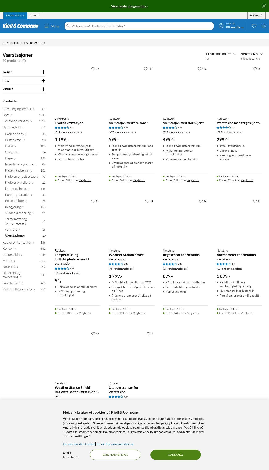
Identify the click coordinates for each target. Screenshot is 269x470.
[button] (24, 54)
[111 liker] (148, 62)
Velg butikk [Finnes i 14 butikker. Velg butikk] (193, 307)
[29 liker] (95, 62)
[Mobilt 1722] (24, 256)
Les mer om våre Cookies (79, 444)
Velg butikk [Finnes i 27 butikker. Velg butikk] (247, 174)
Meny (51, 25)
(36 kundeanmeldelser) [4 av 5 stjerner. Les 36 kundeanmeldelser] (175, 262)
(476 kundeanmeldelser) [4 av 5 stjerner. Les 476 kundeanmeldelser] (122, 126)
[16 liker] (203, 195)
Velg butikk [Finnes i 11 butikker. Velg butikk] (139, 307)
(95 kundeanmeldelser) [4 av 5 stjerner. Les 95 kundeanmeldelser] (67, 267)
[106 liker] (202, 62)
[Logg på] (231, 26)
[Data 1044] (24, 110)
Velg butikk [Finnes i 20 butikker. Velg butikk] (85, 174)
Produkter (10, 95)
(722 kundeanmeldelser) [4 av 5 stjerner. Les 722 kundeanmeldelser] (230, 126)
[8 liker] (150, 327)
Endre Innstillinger (71, 455)
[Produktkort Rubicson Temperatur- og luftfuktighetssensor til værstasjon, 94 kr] (77, 214)
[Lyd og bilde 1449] (24, 250)
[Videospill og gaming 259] (24, 284)
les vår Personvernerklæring (115, 444)
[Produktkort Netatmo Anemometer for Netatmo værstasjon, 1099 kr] (239, 214)
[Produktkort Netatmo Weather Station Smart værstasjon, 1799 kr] (131, 214)
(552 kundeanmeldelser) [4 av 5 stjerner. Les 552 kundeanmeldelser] (176, 126)
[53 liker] (149, 195)
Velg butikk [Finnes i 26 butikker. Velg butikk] (139, 174)
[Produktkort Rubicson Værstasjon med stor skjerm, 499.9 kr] (185, 81)
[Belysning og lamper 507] (24, 104)
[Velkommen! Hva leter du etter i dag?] (142, 25)
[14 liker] (257, 195)
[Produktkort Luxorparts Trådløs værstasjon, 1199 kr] (77, 81)
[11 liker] (95, 195)
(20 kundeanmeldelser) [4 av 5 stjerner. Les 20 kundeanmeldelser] (229, 262)
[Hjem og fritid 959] (24, 122)
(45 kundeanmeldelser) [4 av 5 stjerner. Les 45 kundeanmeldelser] (121, 262)
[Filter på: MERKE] (24, 83)
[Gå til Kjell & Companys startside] (22, 25)
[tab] (15, 15)
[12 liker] (95, 327)
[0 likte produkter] (254, 26)
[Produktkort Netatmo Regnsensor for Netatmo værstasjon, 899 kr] (185, 214)
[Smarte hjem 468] (24, 278)
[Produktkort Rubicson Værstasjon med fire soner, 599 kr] (131, 81)
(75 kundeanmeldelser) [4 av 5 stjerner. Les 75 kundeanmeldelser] (121, 395)
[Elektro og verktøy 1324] (24, 116)
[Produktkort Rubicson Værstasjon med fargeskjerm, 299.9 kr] (239, 81)
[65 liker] (257, 62)
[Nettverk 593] (24, 262)
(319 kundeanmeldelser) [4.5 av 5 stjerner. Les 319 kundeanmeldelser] (68, 126)
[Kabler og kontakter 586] (24, 237)
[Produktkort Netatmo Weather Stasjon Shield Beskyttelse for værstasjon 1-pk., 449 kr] (77, 346)
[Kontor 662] (24, 243)
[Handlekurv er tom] (264, 26)
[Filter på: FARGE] (24, 66)
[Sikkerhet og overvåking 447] (24, 270)
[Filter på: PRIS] (24, 74)
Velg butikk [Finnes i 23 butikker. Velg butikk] (193, 174)
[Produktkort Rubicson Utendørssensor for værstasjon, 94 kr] (131, 346)
